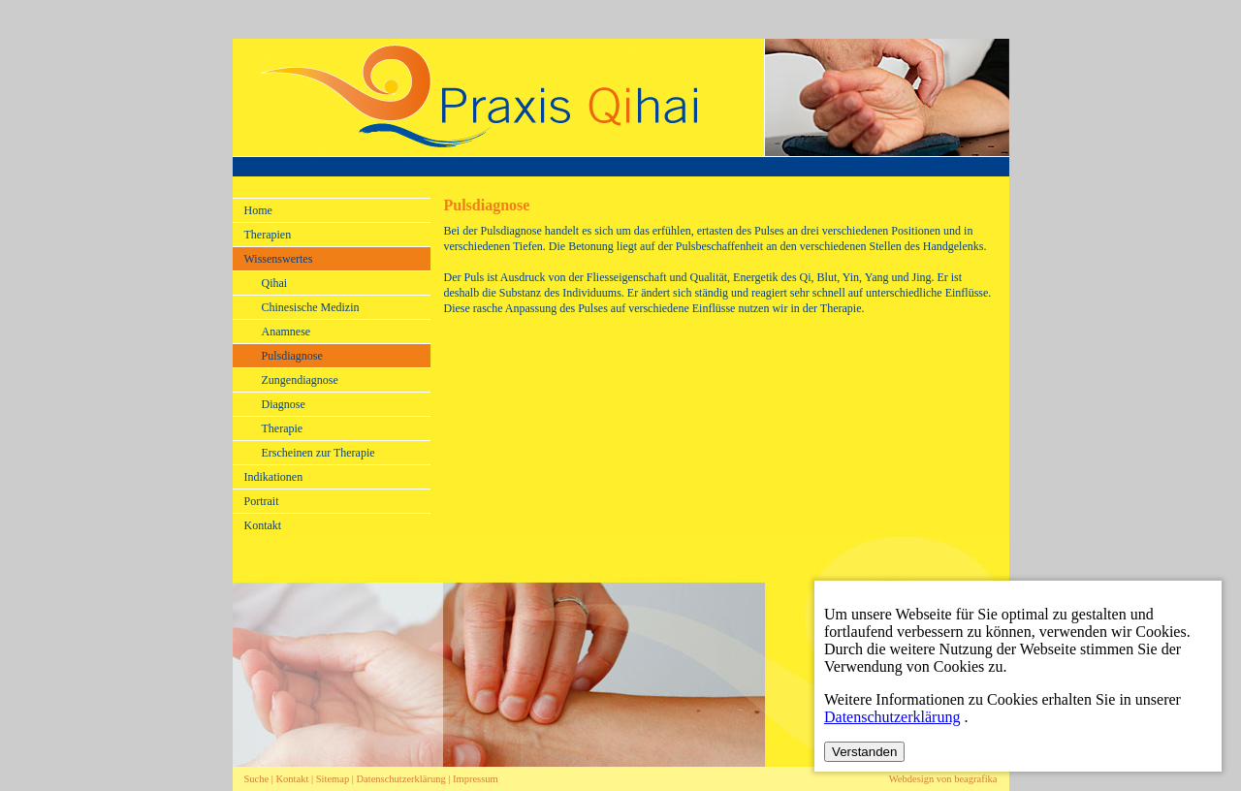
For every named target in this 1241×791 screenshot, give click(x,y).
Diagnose (283, 404)
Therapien (268, 234)
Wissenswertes (278, 259)
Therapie (282, 428)
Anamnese (286, 331)
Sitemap (332, 779)
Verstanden (864, 751)
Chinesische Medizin (311, 307)
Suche (257, 779)
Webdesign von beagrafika (943, 779)
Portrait (261, 501)
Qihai (275, 283)
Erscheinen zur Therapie (318, 452)
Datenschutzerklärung (403, 779)
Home (258, 210)
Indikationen (273, 477)
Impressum (475, 779)
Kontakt (263, 525)
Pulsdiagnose (292, 356)
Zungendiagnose (300, 380)
